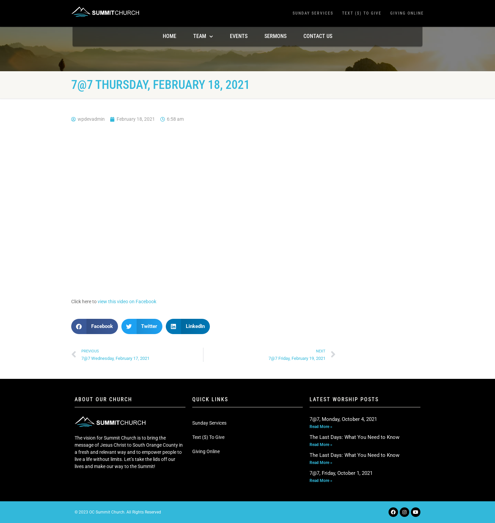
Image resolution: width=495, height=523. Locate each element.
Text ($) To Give (361, 13)
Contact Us (317, 36)
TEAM (203, 36)
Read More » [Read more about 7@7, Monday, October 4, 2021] (321, 426)
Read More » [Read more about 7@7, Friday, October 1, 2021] (321, 480)
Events (239, 36)
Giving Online (407, 13)
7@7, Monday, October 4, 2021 (343, 419)
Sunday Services (313, 13)
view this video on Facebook (127, 301)
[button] (94, 326)
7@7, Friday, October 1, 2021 (341, 473)
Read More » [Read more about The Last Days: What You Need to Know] (321, 444)
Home (169, 36)
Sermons (275, 36)
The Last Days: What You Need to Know (354, 437)
